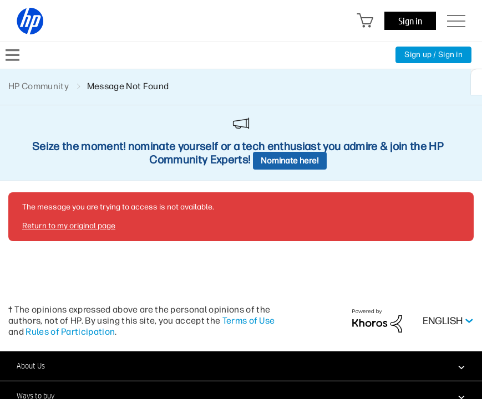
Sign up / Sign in (433, 54)
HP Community (38, 86)
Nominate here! (290, 161)
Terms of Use (248, 320)
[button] (241, 366)
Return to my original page (68, 226)
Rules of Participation (70, 331)
